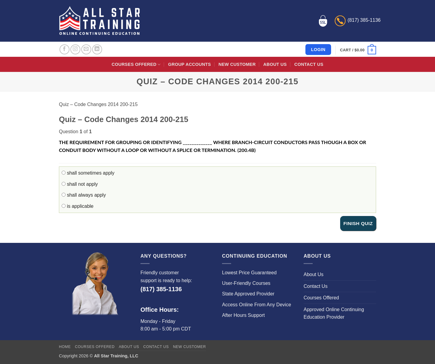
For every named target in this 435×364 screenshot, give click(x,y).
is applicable (78, 206)
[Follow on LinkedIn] (97, 49)
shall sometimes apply (88, 173)
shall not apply (80, 184)
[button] (358, 50)
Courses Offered (136, 64)
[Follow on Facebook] (64, 49)
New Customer (237, 64)
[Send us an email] (86, 49)
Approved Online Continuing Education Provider (334, 313)
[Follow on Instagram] (75, 49)
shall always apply (84, 195)
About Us (275, 64)
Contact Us (308, 64)
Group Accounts (189, 64)
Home (65, 347)
